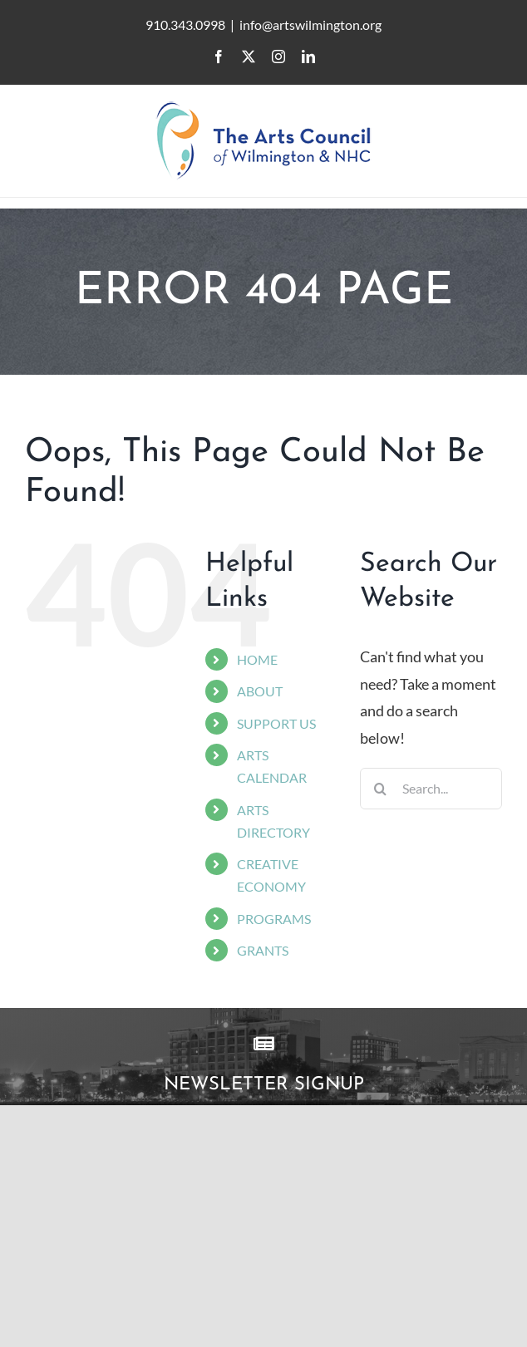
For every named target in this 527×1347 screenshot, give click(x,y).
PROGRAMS (274, 919)
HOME (257, 659)
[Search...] (431, 788)
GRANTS (262, 950)
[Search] (380, 788)
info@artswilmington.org (310, 24)
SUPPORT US (276, 723)
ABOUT (260, 691)
